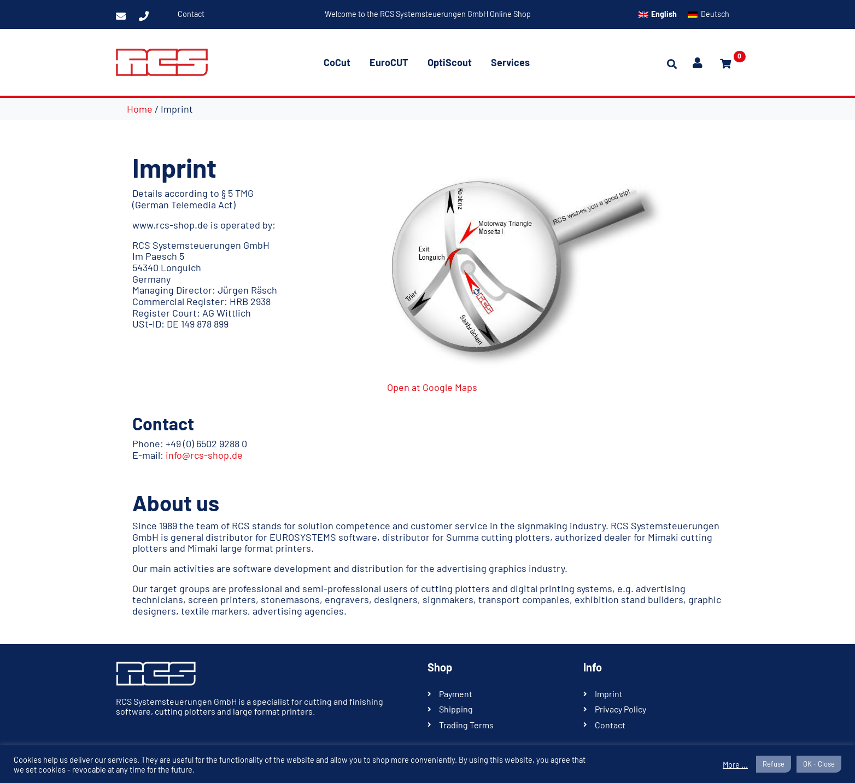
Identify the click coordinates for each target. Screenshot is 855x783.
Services (510, 62)
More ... (735, 764)
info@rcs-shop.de (204, 455)
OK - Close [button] (819, 763)
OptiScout (450, 62)
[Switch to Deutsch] (708, 14)
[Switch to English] (658, 14)
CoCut (337, 62)
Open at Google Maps (432, 387)
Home (140, 109)
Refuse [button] (773, 763)
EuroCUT (389, 62)
